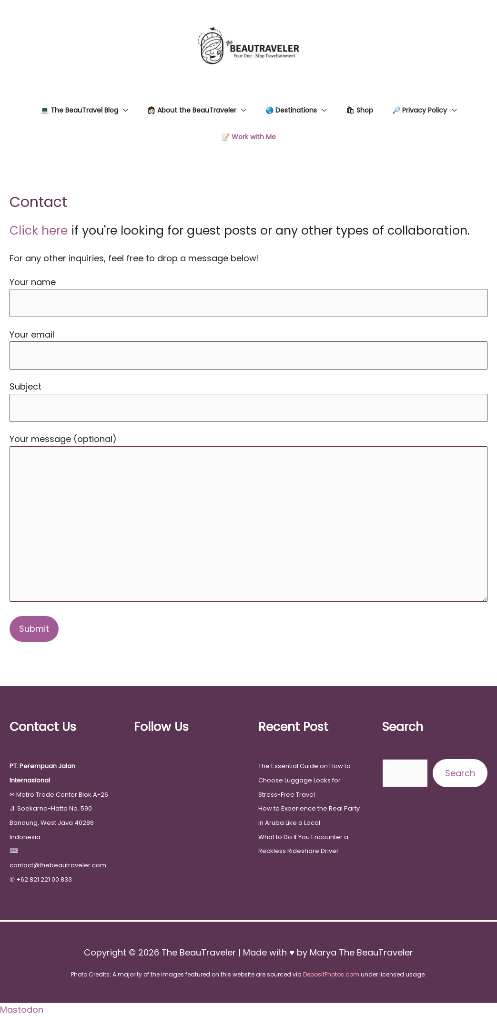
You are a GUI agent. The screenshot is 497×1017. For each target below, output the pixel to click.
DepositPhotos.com (331, 974)
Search (460, 773)
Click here (39, 230)
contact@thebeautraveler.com (58, 865)
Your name (248, 296)
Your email (248, 349)
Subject (248, 400)
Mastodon (21, 1010)
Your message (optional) (248, 519)
